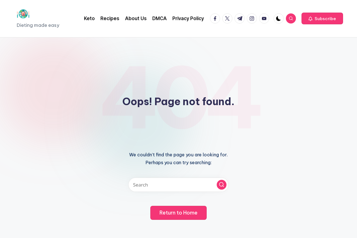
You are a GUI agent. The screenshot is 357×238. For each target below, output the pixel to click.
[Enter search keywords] (178, 185)
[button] (322, 18)
